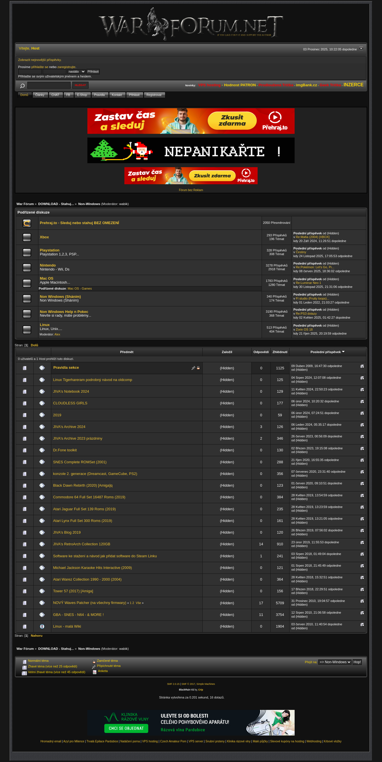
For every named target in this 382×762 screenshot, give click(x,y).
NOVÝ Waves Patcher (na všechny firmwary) (89, 603)
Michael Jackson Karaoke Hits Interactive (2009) (92, 568)
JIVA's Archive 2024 (69, 427)
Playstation (49, 250)
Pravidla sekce (66, 367)
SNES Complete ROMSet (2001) (79, 462)
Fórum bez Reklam (191, 190)
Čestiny (301, 252)
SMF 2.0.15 (173, 684)
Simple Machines (205, 684)
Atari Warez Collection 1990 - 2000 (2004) (87, 579)
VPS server (196, 741)
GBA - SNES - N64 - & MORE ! (78, 615)
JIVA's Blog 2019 (67, 532)
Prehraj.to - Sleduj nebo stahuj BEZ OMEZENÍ (79, 223)
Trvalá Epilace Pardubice (102, 741)
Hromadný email (50, 741)
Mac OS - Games (80, 288)
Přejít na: (311, 662)
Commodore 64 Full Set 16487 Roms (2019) (89, 497)
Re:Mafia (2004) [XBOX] (312, 237)
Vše (138, 603)
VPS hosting (150, 741)
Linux (45, 325)
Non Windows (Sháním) (60, 296)
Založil (227, 352)
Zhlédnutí (279, 352)
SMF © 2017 (188, 684)
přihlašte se (39, 67)
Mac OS (46, 278)
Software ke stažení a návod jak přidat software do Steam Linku (105, 556)
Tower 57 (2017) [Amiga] (73, 591)
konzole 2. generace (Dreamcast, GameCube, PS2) (95, 474)
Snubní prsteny (215, 741)
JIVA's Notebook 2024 (71, 391)
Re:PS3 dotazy (306, 313)
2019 (57, 415)
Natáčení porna (130, 741)
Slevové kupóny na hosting (287, 741)
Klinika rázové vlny (238, 741)
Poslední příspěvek (328, 352)
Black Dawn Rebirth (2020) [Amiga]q (82, 485)
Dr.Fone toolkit (65, 450)
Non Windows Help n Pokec (64, 312)
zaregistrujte (66, 67)
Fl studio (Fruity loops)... (312, 298)
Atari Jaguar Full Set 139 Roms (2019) (84, 509)
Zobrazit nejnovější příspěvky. (40, 60)
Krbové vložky (333, 741)
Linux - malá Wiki (67, 626)
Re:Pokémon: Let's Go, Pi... (315, 267)
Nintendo (48, 265)
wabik (123, 204)
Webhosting (314, 741)
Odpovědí (261, 352)
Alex (57, 334)
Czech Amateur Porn (173, 741)
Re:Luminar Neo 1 (308, 282)
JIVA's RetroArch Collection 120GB (81, 544)
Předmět (127, 352)
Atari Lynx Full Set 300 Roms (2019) (82, 521)
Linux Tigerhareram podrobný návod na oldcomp (92, 380)
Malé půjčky (260, 741)
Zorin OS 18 (304, 329)
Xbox (44, 237)
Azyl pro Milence (73, 741)
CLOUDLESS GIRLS (70, 403)
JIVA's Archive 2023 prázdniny (77, 438)
